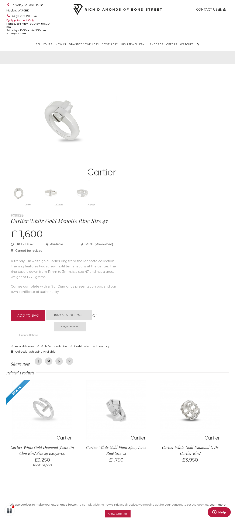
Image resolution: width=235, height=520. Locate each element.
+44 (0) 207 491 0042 (24, 16)
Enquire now (70, 326)
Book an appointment (69, 314)
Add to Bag (28, 315)
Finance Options (28, 335)
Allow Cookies (117, 513)
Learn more (218, 504)
